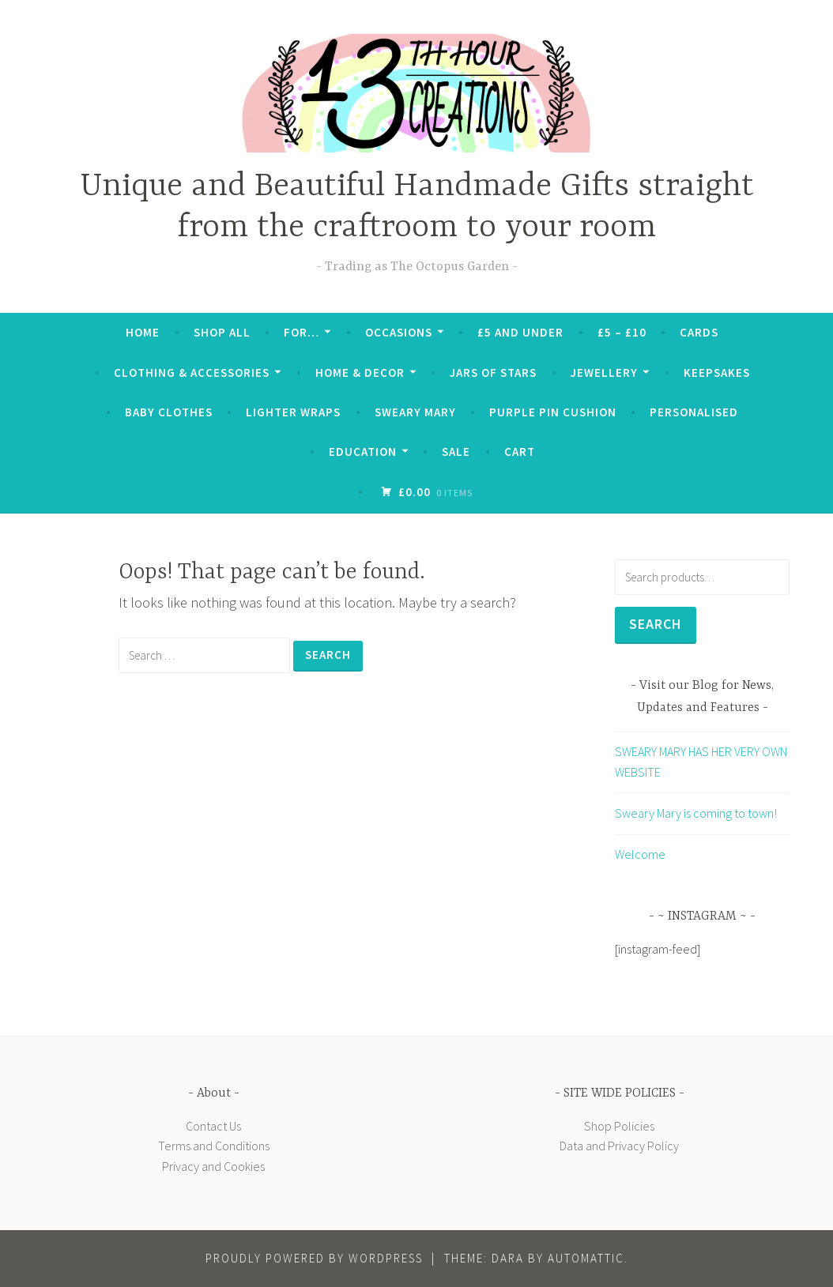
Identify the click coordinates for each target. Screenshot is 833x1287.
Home (143, 332)
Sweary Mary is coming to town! (696, 813)
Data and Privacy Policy (619, 1145)
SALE (456, 451)
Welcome (640, 854)
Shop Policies (619, 1126)
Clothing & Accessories (192, 372)
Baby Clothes (169, 412)
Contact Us (213, 1126)
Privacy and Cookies (213, 1166)
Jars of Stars (493, 372)
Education (363, 451)
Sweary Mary (415, 412)
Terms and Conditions (214, 1145)
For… (301, 332)
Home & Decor (360, 372)
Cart (519, 451)
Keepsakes (717, 372)
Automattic (586, 1258)
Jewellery (604, 372)
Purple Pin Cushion (552, 412)
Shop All (222, 332)
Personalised (694, 412)
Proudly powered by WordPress (314, 1258)
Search (655, 624)
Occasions (398, 332)
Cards (699, 332)
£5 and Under (520, 332)
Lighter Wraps (293, 412)
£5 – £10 (621, 332)
